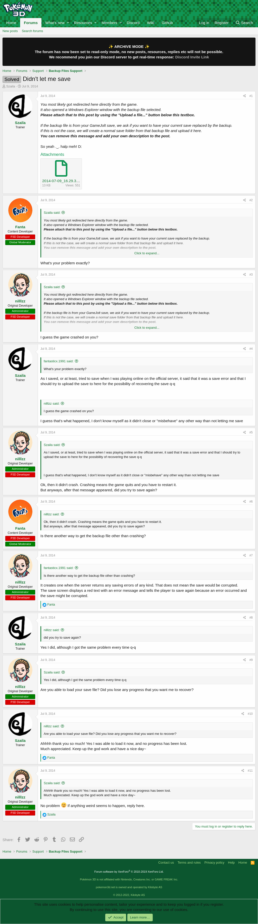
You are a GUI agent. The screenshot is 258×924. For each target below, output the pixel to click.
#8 (251, 617)
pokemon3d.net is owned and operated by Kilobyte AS (129, 887)
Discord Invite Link (192, 57)
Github (167, 23)
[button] (68, 22)
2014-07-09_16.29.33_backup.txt (69, 181)
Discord (133, 23)
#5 (251, 432)
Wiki (150, 23)
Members (109, 23)
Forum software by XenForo (129, 871)
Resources (83, 23)
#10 (250, 714)
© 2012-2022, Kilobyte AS (129, 894)
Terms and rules (189, 862)
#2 (251, 200)
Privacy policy (214, 862)
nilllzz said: (52, 403)
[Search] (244, 22)
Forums (31, 23)
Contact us (166, 862)
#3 (251, 274)
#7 (251, 555)
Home (11, 23)
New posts (10, 31)
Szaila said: (52, 212)
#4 (251, 349)
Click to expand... (147, 253)
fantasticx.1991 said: (59, 361)
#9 (251, 660)
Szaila (10, 86)
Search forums (32, 31)
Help (231, 862)
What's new (55, 23)
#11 (250, 770)
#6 (251, 501)
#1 (251, 96)
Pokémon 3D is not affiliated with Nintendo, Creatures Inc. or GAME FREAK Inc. (129, 879)
